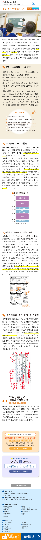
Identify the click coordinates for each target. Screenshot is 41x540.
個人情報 (24, 522)
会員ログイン (25, 526)
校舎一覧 (5, 526)
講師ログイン (25, 528)
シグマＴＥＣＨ (8, 515)
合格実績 (5, 529)
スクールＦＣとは (7, 522)
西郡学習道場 (7, 513)
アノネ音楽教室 (26, 511)
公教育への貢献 (26, 508)
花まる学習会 (7, 508)
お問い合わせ (6, 531)
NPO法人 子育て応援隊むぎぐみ (30, 509)
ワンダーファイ (26, 513)
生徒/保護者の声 (7, 528)
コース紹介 (6, 524)
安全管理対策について (27, 524)
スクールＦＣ (7, 509)
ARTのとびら (25, 515)
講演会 (23, 506)
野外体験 (6, 516)
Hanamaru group (8, 506)
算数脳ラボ (6, 511)
